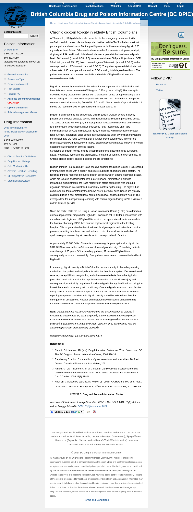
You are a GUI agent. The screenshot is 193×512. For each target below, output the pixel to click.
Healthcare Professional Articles (73, 23)
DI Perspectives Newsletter (21, 176)
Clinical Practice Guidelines (21, 156)
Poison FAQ (13, 93)
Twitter (159, 90)
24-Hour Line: (11, 49)
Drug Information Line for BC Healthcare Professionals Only (21, 131)
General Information (17, 74)
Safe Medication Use (18, 166)
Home (53, 23)
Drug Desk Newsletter (18, 180)
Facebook (161, 84)
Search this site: (13, 32)
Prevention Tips (15, 79)
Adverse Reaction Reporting (22, 171)
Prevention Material (17, 84)
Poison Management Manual (22, 112)
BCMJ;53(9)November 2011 (92, 406)
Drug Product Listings (18, 161)
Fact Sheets (13, 89)
